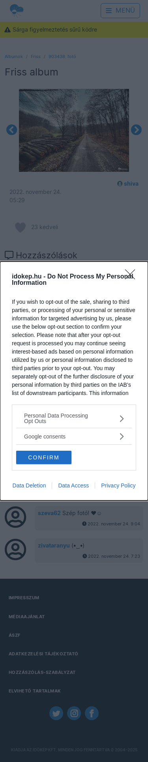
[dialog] (74, 381)
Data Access (73, 485)
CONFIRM (43, 457)
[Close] (132, 276)
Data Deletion (29, 485)
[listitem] (74, 418)
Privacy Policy (118, 485)
